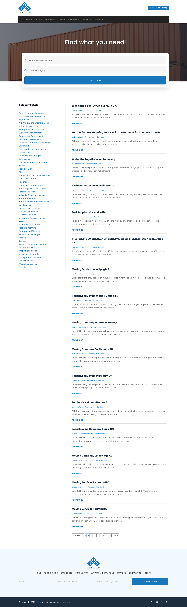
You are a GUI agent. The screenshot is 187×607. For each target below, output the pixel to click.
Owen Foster (79, 217)
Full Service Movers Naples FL (90, 402)
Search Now (95, 80)
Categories (66, 573)
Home (29, 19)
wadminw (78, 110)
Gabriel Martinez (80, 460)
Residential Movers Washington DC (93, 185)
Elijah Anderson (80, 354)
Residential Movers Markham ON (92, 375)
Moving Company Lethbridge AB (92, 455)
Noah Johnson (80, 327)
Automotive (50, 19)
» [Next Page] (110, 535)
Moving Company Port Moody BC (92, 349)
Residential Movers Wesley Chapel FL (95, 295)
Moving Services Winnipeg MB (90, 269)
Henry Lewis (79, 137)
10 (104, 535)
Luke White (78, 300)
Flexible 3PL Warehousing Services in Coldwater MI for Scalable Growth (116, 132)
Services (87, 19)
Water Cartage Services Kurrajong (93, 159)
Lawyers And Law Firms (69, 19)
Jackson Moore (80, 487)
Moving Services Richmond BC (91, 482)
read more (77, 123)
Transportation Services (92, 110)
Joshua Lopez (79, 190)
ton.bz (39, 602)
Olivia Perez (78, 407)
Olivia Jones (79, 380)
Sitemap (147, 573)
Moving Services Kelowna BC (90, 509)
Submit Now (150, 581)
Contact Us (99, 19)
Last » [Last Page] (115, 535)
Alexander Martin (81, 274)
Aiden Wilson (79, 164)
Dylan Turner (79, 247)
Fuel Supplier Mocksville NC (89, 212)
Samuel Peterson (81, 434)
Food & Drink (51, 573)
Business (38, 19)
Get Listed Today (158, 7)
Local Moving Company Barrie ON (93, 429)
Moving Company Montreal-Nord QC (95, 322)
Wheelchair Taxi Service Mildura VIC (94, 105)
